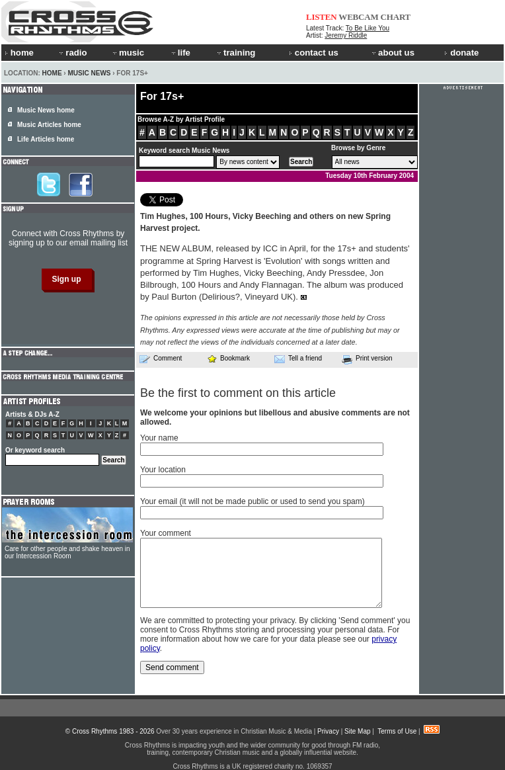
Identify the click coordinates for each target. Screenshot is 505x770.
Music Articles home (49, 124)
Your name (159, 438)
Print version (367, 359)
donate (461, 53)
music (127, 53)
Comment (160, 358)
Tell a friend (298, 358)
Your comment (165, 533)
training (235, 53)
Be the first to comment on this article (238, 393)
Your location (163, 469)
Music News (88, 73)
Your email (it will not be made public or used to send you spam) (252, 501)
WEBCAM (358, 17)
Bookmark (228, 358)
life (180, 53)
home (19, 53)
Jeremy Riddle (346, 35)
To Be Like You (367, 28)
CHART (396, 17)
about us (392, 53)
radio (72, 53)
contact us (313, 53)
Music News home (46, 110)
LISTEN (321, 17)
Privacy (328, 731)
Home (52, 73)
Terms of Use (396, 731)
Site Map (357, 731)
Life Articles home (45, 139)
